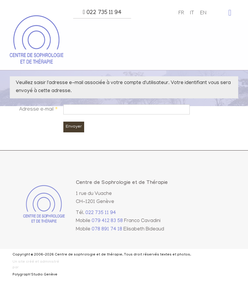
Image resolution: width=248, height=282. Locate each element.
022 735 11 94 (102, 12)
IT (192, 13)
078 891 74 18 (107, 229)
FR (181, 13)
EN (203, 13)
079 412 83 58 (107, 221)
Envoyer (74, 127)
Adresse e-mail (38, 110)
